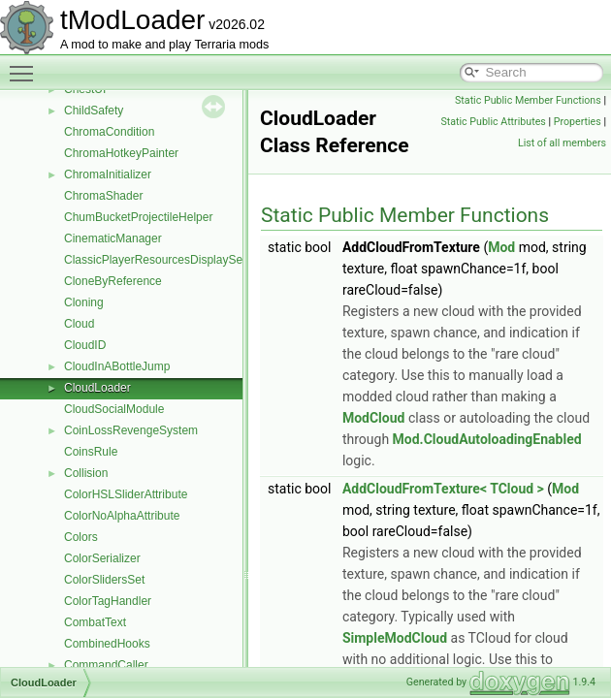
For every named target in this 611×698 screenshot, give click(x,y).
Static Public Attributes (492, 121)
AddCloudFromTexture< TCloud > (443, 488)
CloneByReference (113, 281)
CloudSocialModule (114, 409)
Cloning (84, 302)
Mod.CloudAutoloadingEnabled (487, 439)
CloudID (85, 345)
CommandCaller (106, 665)
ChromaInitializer (107, 174)
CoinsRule (90, 452)
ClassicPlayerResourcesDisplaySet (154, 260)
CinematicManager (113, 238)
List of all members (562, 143)
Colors (81, 537)
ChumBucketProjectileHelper (138, 217)
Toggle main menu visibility (26, 65)
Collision (86, 473)
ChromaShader (103, 196)
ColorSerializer (102, 558)
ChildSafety (93, 110)
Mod (501, 247)
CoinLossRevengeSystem (131, 430)
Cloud (79, 324)
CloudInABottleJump (117, 366)
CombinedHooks (107, 643)
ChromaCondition (109, 132)
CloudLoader (97, 388)
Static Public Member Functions (528, 100)
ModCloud (373, 418)
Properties (577, 121)
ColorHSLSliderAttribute (125, 494)
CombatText (95, 622)
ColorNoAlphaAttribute (121, 516)
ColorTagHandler (107, 601)
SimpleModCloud (394, 638)
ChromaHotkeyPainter (121, 153)
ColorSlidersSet (104, 580)
